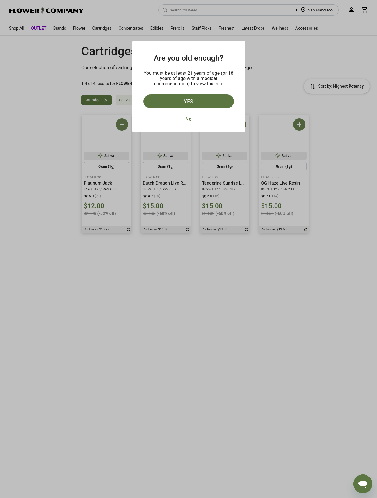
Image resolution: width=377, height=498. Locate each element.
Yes (188, 101)
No (188, 119)
